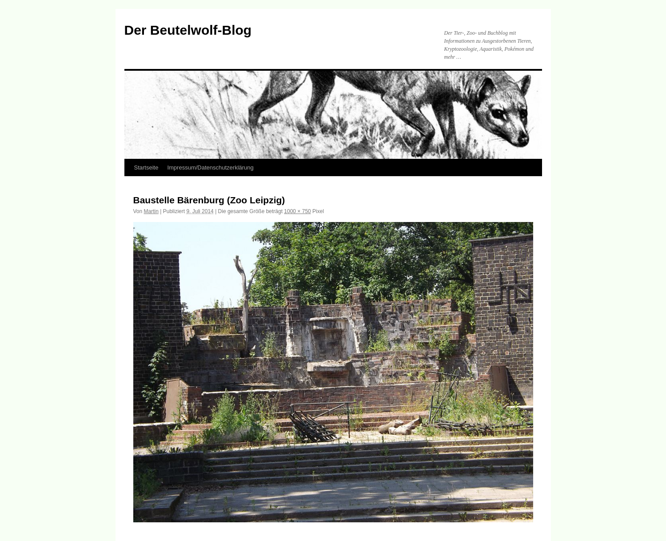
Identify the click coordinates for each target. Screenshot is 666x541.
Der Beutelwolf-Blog (188, 30)
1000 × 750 (297, 211)
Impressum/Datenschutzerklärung (210, 167)
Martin (151, 211)
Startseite (146, 167)
